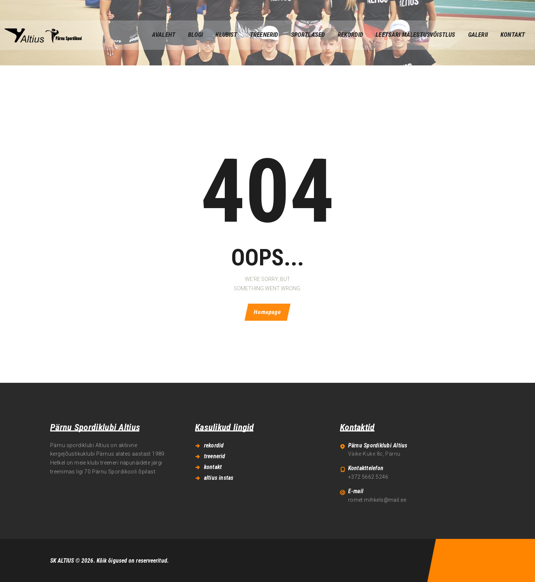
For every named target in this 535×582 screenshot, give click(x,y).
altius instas (219, 477)
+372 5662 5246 (368, 477)
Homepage (267, 312)
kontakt (213, 467)
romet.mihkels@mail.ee (377, 500)
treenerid (215, 456)
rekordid (214, 445)
